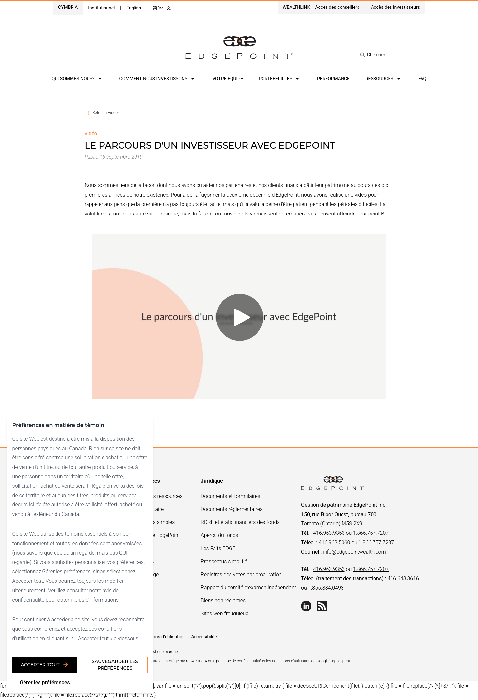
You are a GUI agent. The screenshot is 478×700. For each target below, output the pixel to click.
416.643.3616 (403, 578)
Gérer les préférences (46, 681)
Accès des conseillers (337, 7)
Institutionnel (101, 7)
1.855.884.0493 (326, 588)
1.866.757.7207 (371, 533)
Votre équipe (227, 78)
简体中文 (162, 7)
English (133, 7)
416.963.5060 (334, 542)
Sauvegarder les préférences (116, 664)
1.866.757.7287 (376, 542)
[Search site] (392, 55)
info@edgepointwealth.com (354, 552)
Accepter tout (46, 663)
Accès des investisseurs (395, 7)
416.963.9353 (328, 533)
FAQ (422, 78)
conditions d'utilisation (291, 661)
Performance (333, 78)
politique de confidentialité (238, 661)
